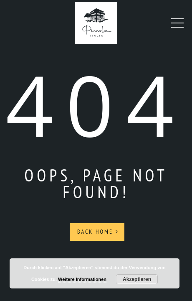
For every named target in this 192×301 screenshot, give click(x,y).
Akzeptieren (137, 279)
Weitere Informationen (82, 279)
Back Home (98, 231)
